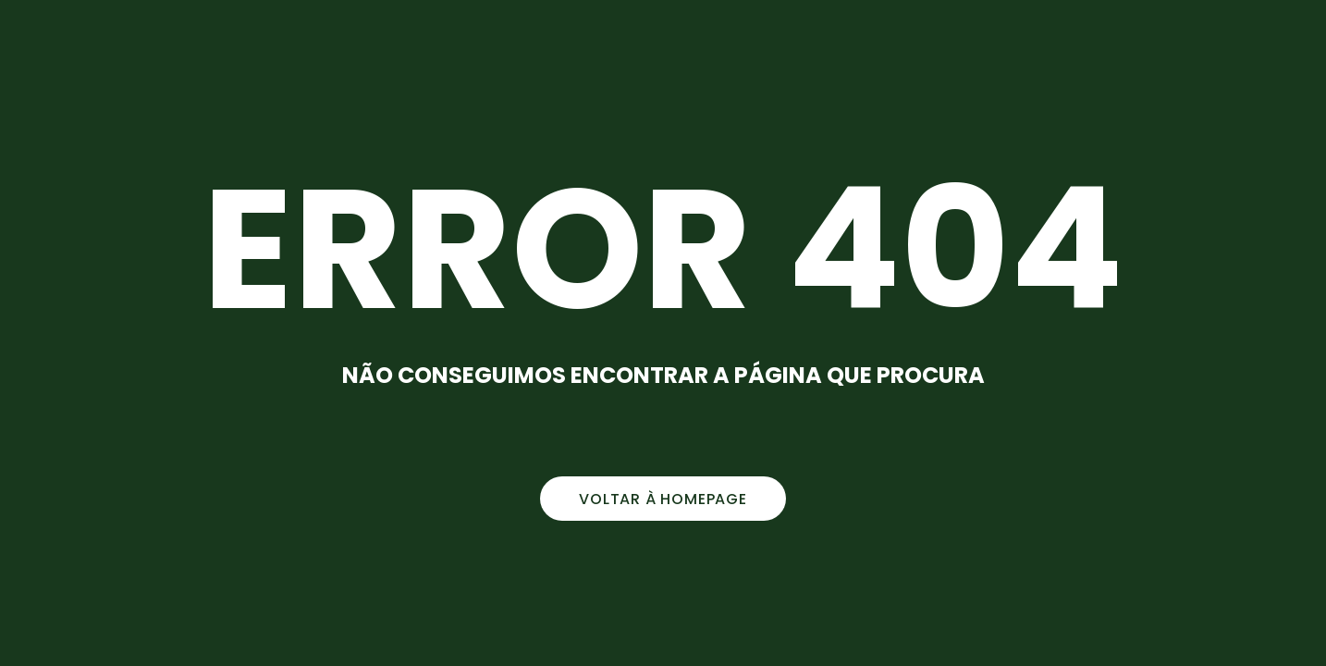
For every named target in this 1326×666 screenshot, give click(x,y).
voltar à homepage (663, 499)
